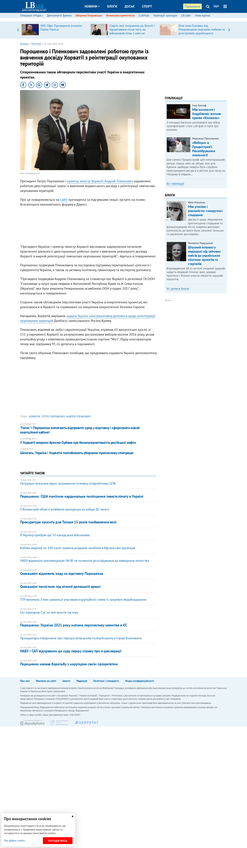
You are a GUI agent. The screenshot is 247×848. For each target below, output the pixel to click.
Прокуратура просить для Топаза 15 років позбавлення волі (68, 522)
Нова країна (202, 15)
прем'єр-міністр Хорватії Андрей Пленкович (100, 181)
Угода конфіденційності (139, 681)
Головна (24, 43)
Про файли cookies (14, 840)
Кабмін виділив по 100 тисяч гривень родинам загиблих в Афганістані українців (77, 548)
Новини (92, 6)
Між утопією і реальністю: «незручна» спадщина (205, 210)
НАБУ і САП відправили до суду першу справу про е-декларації (70, 651)
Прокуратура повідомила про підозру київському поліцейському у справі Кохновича (81, 638)
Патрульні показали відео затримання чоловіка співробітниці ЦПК (68, 483)
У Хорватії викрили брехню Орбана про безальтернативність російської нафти (78, 442)
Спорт (147, 6)
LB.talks (186, 15)
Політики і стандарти (106, 681)
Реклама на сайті (46, 681)
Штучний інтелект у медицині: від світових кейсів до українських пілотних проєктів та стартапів (204, 255)
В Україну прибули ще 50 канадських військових (55, 535)
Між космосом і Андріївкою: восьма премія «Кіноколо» (206, 113)
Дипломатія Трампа (59, 15)
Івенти (66, 681)
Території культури (165, 15)
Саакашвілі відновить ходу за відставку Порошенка (61, 573)
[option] (54, 30)
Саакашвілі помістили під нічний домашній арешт (60, 586)
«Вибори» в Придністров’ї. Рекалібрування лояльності (203, 148)
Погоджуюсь (57, 840)
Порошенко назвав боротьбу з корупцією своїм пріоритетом (69, 664)
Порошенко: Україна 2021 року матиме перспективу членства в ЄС (73, 625)
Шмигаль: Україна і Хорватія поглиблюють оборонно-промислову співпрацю (76, 452)
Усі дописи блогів (178, 288)
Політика (36, 43)
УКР (216, 6)
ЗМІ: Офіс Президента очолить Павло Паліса (61, 27)
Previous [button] (18, 30)
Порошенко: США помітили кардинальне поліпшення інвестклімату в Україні (81, 496)
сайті (64, 199)
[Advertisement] (88, 226)
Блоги (112, 6)
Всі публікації (175, 184)
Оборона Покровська (88, 15)
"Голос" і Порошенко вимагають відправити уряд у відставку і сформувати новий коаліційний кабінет (80, 430)
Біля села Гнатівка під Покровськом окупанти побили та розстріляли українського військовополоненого (202, 31)
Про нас (25, 681)
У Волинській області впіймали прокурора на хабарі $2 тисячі (64, 509)
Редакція (82, 681)
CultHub (144, 15)
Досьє (130, 6)
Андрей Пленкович (78, 416)
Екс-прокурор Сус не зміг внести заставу (49, 612)
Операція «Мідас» (31, 15)
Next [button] (229, 30)
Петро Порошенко (53, 416)
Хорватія (35, 416)
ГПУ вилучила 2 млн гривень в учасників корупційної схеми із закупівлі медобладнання (83, 599)
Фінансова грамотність (120, 15)
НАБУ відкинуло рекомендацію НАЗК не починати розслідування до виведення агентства (84, 560)
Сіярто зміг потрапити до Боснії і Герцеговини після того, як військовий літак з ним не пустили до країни (132, 31)
